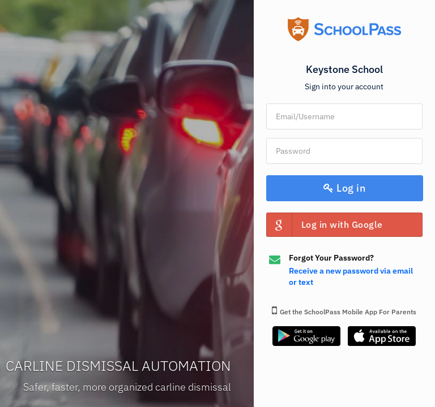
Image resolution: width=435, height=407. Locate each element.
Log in (344, 187)
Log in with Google (325, 224)
